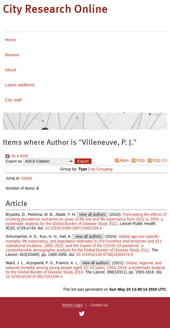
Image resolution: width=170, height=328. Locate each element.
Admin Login (72, 305)
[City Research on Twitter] (82, 314)
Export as (14, 161)
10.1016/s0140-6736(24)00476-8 (104, 254)
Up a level (17, 155)
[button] (83, 161)
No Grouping (101, 169)
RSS (137, 160)
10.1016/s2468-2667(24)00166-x (73, 228)
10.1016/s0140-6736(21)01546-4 (34, 276)
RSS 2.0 (156, 160)
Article (26, 178)
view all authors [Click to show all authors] (92, 214)
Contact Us (99, 305)
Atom (121, 160)
